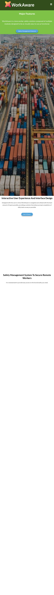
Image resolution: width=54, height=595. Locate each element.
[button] (51, 4)
